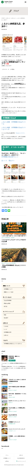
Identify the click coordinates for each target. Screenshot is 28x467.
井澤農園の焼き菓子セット (10, 157)
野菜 (5, 314)
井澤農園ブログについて (14, 422)
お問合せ (7, 461)
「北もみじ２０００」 (20, 133)
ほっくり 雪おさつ (7, 160)
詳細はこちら (12, 360)
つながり (5, 340)
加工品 (5, 306)
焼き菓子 (6, 317)
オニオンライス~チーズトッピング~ (17, 429)
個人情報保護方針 (21, 458)
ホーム (7, 455)
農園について (6, 285)
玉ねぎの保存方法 (13, 415)
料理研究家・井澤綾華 (9, 237)
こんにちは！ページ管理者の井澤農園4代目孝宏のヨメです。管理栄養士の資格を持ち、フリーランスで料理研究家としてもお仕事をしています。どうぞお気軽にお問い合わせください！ (13, 366)
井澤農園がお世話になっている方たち (13, 343)
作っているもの (7, 297)
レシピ (5, 329)
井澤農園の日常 (7, 332)
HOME (3, 18)
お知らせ (8, 18)
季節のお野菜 (7, 303)
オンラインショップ (8, 311)
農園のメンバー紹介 (8, 292)
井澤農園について (8, 289)
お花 (14, 397)
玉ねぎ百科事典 (12, 263)
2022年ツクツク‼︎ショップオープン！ (17, 400)
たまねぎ (7, 263)
